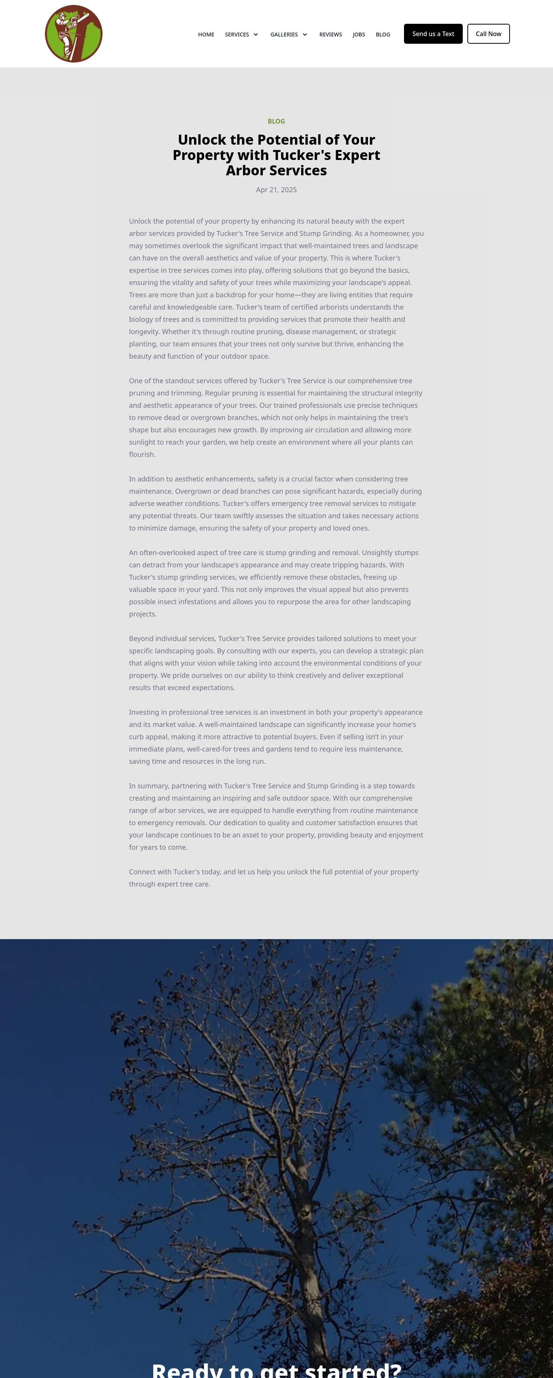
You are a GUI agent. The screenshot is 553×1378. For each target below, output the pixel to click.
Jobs (359, 34)
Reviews (331, 34)
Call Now (489, 34)
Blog (383, 34)
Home (206, 34)
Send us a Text (433, 34)
